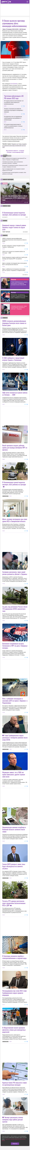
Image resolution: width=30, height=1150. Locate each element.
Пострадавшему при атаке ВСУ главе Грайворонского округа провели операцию (14, 992)
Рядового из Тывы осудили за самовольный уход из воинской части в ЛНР (14, 145)
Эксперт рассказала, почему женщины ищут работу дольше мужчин (12, 1119)
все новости (4, 217)
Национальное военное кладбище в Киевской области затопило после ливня (14, 829)
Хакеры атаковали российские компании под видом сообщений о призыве (13, 110)
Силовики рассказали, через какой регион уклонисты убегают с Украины (19, 307)
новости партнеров (8, 179)
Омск (4, 29)
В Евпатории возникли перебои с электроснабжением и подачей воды (14, 957)
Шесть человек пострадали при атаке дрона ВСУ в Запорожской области (14, 263)
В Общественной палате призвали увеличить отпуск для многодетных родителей (14, 1029)
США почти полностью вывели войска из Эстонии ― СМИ (13, 252)
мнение (5, 221)
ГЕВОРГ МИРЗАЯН (6, 231)
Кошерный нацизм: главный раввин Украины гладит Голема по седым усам (14, 227)
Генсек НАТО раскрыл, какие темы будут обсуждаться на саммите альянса (13, 866)
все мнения (25, 231)
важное (5, 183)
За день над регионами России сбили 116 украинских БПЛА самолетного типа (14, 198)
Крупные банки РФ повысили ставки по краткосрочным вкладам (14, 1083)
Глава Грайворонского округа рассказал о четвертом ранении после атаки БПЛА (19, 283)
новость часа (6, 206)
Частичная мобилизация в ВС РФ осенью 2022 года (14, 97)
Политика (13, 292)
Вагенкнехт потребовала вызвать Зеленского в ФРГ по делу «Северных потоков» (19, 296)
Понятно (15, 1143)
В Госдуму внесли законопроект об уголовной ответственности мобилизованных (13, 102)
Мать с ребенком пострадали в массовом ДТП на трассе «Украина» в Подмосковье (13, 269)
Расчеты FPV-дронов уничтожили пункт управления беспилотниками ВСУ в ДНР (13, 903)
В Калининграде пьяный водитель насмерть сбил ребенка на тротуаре (14, 214)
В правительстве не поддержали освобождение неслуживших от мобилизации (13, 118)
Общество (13, 279)
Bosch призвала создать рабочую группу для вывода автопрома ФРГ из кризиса (14, 258)
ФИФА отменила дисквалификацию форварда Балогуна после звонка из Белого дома (14, 240)
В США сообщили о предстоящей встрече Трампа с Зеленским (13, 246)
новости (5, 235)
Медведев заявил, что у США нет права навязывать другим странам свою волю (13, 774)
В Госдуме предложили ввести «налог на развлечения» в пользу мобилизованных (13, 126)
